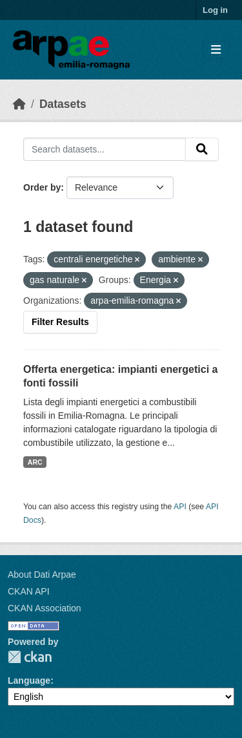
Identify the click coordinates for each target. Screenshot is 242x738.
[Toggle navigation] (216, 50)
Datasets (62, 104)
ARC (35, 462)
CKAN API (29, 591)
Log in (215, 10)
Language (29, 680)
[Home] (19, 104)
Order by (42, 187)
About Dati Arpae (42, 574)
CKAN (30, 657)
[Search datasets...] (104, 149)
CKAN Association (44, 608)
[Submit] (202, 149)
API (180, 506)
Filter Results (60, 322)
